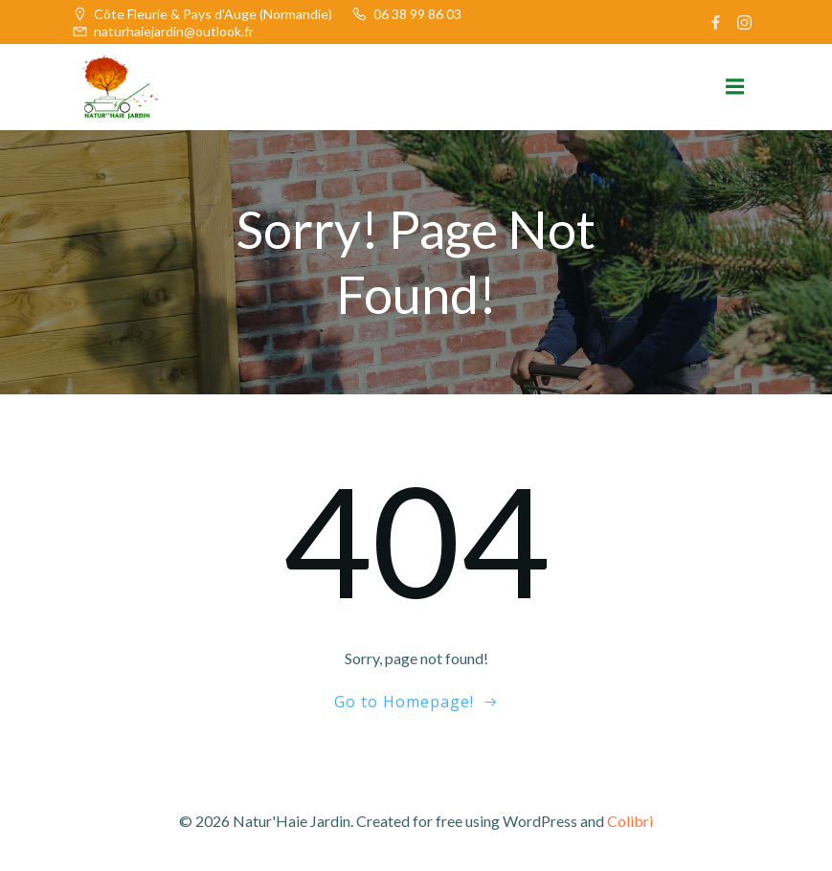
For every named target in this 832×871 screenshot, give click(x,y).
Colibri (630, 821)
